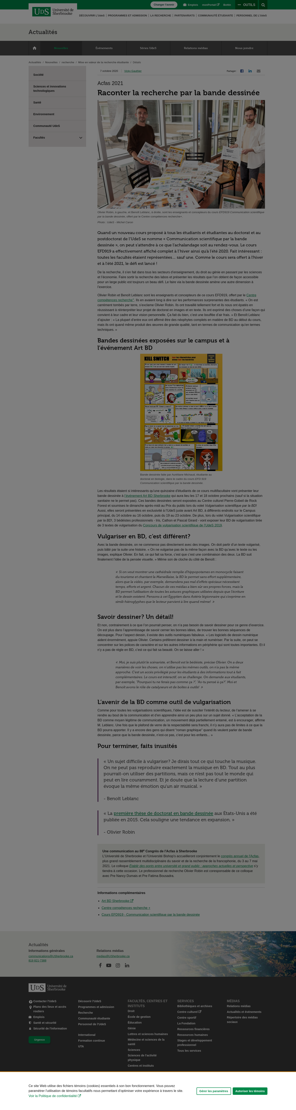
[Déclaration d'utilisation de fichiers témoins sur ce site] (148, 1091)
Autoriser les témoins (250, 1091)
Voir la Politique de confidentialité (53, 1096)
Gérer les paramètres (213, 1091)
